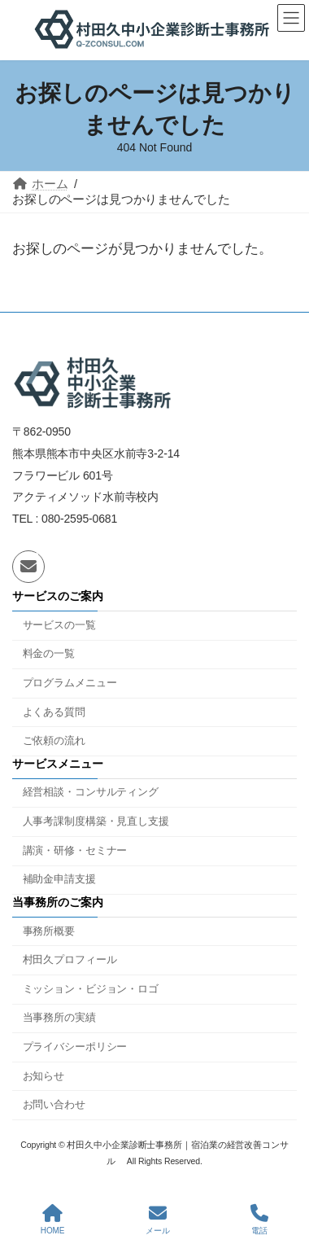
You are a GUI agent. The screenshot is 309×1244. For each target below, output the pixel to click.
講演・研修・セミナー (75, 850)
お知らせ (44, 1076)
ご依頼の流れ (54, 741)
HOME (53, 1219)
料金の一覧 (49, 654)
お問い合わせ (54, 1105)
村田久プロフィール (70, 960)
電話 (259, 1219)
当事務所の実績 (59, 1018)
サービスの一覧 (59, 625)
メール (158, 1219)
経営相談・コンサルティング (91, 793)
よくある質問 (54, 712)
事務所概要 (49, 931)
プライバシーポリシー (75, 1047)
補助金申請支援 (59, 880)
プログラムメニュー (70, 683)
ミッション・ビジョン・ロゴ (91, 989)
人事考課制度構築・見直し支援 (96, 821)
